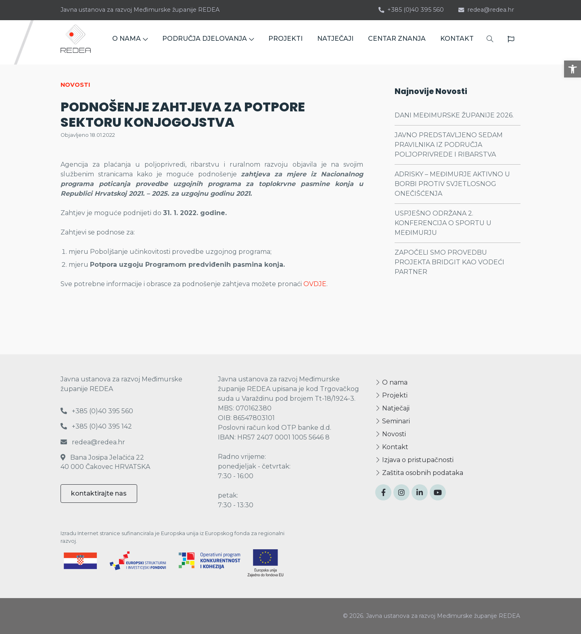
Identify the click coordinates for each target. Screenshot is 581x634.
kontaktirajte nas (99, 493)
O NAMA (130, 42)
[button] (572, 69)
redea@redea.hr (486, 9)
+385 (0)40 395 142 (96, 426)
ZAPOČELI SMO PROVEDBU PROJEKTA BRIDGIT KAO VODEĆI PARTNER (449, 262)
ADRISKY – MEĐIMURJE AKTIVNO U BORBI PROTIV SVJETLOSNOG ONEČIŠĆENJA (452, 183)
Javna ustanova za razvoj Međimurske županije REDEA (140, 9)
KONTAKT (457, 42)
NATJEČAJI (335, 42)
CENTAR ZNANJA (397, 42)
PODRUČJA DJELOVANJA (208, 42)
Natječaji (392, 408)
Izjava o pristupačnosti (414, 460)
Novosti (390, 434)
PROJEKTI (285, 42)
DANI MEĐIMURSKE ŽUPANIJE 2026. (454, 115)
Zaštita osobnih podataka (419, 473)
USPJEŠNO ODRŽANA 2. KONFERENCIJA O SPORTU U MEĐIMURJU (443, 222)
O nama (391, 382)
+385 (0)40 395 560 (411, 9)
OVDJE (314, 284)
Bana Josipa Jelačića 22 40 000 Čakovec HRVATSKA (105, 462)
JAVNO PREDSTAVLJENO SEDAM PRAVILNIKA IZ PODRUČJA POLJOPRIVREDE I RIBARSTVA (449, 144)
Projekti (391, 395)
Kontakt (391, 447)
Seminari (392, 421)
